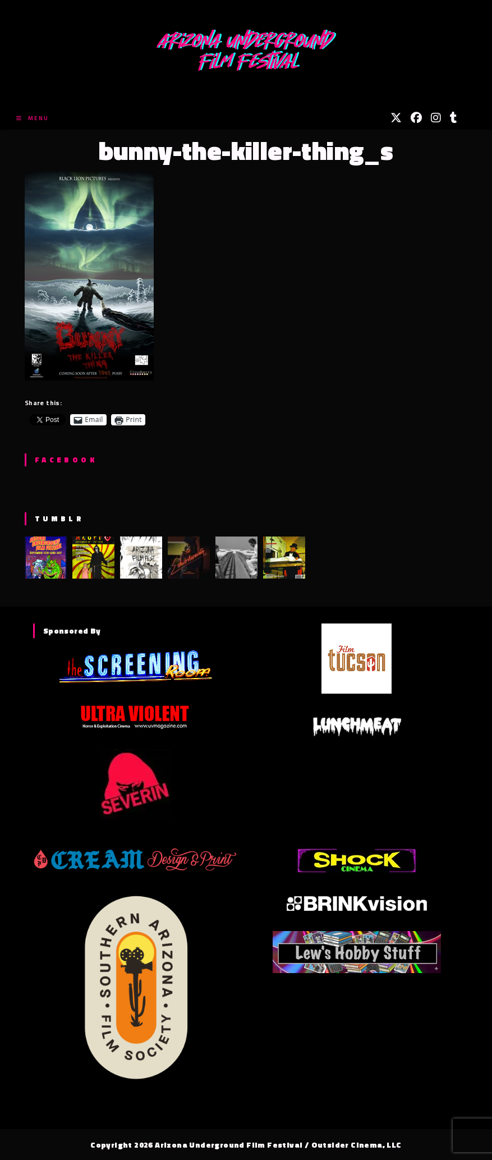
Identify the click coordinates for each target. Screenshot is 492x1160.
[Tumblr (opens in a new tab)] (453, 117)
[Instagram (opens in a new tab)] (435, 117)
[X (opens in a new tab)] (396, 117)
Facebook (66, 459)
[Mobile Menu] (32, 118)
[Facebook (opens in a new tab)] (416, 117)
